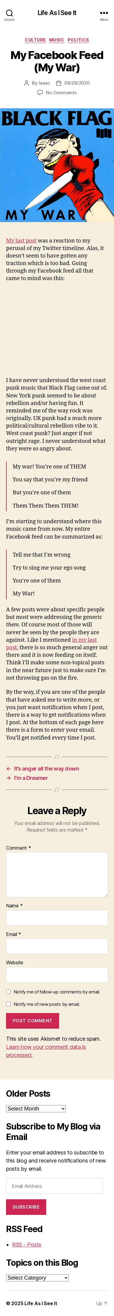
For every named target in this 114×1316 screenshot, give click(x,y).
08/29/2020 (77, 83)
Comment (18, 848)
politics (78, 39)
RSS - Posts (26, 1244)
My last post (21, 240)
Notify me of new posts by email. (47, 1004)
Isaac (44, 83)
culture (35, 39)
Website (14, 962)
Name (14, 906)
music (57, 39)
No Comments (61, 92)
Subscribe (26, 1207)
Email (13, 934)
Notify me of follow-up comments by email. (57, 992)
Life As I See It (57, 13)
